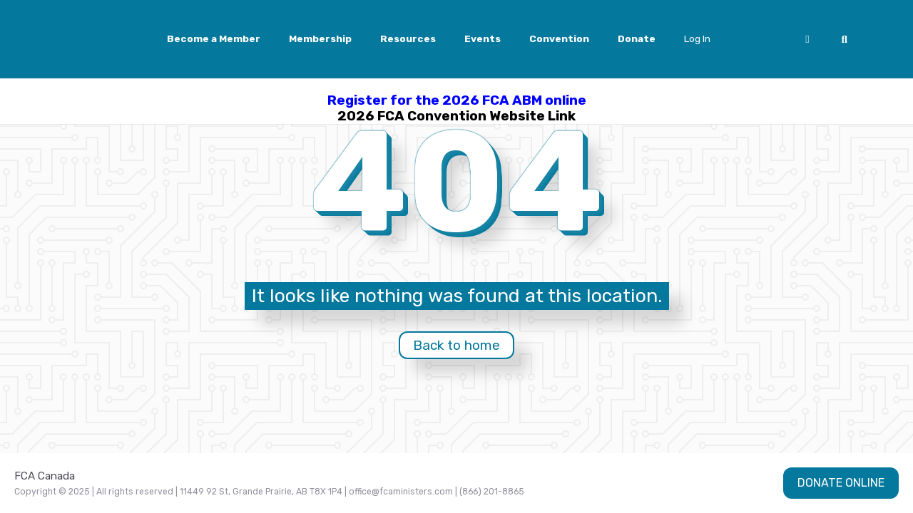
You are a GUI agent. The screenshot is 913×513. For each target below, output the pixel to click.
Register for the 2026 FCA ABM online (456, 100)
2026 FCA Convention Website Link (456, 116)
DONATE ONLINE (840, 482)
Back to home (456, 345)
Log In (697, 38)
